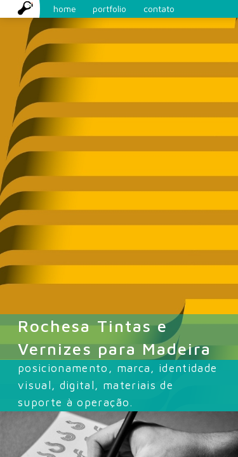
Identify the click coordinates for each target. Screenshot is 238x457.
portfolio (109, 8)
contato (159, 8)
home (47, 8)
